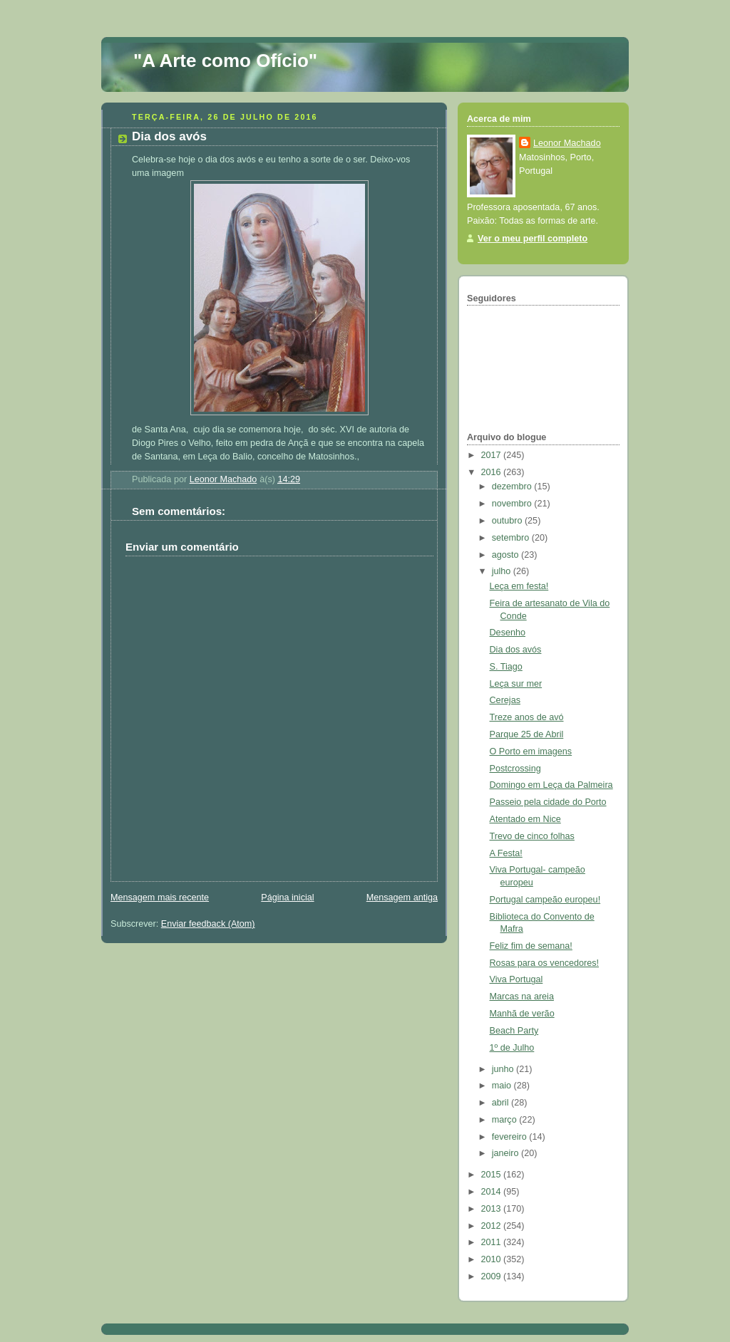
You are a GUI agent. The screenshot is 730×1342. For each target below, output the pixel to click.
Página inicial (287, 898)
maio (503, 1086)
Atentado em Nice (525, 819)
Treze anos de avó (527, 717)
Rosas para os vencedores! (545, 963)
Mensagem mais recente (159, 898)
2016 (492, 472)
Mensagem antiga (402, 898)
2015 (492, 1175)
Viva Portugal (516, 979)
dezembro (513, 486)
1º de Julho (512, 1048)
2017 (492, 455)
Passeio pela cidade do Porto (548, 802)
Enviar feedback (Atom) (208, 924)
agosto (506, 555)
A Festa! (506, 853)
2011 (492, 1242)
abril (501, 1103)
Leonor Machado (567, 143)
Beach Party (514, 1031)
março (506, 1120)
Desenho (507, 633)
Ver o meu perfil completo (532, 239)
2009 (492, 1276)
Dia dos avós (516, 650)
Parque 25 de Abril (527, 734)
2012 (492, 1226)
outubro (508, 521)
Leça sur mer (516, 684)
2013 (492, 1209)
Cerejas (505, 700)
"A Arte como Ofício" (225, 60)
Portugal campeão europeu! (545, 900)
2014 (492, 1192)
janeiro (506, 1153)
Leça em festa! (519, 586)
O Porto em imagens (531, 751)
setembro (512, 538)
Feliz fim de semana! (531, 946)
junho (504, 1069)
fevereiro (511, 1137)
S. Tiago (506, 667)
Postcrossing (515, 769)
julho (502, 571)
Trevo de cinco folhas (532, 836)
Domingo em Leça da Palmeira (551, 785)
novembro (513, 504)
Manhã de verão (522, 1014)
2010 (492, 1259)
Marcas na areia (522, 997)
